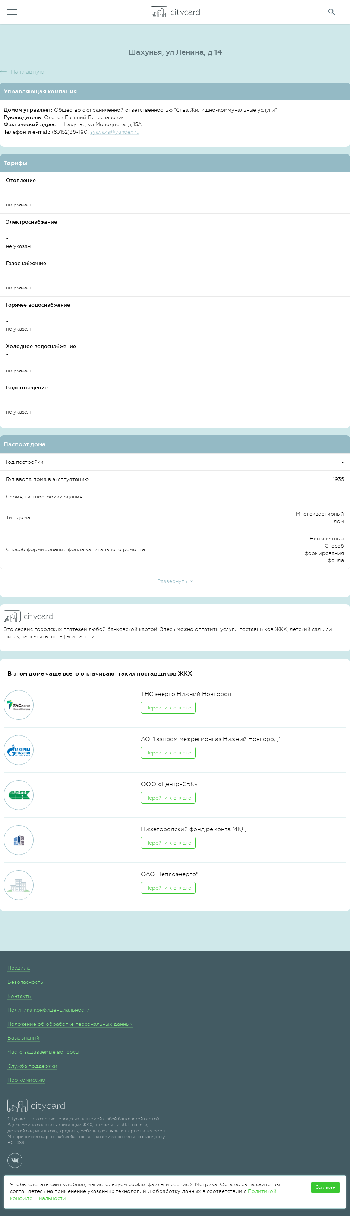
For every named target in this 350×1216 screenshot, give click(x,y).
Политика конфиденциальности (48, 1010)
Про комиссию (26, 1080)
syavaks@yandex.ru (114, 132)
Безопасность (25, 982)
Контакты (19, 996)
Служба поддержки (32, 1066)
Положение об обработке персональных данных (70, 1024)
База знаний (23, 1038)
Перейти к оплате (168, 708)
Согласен (325, 1187)
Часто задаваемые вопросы (43, 1052)
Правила (18, 968)
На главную (27, 71)
